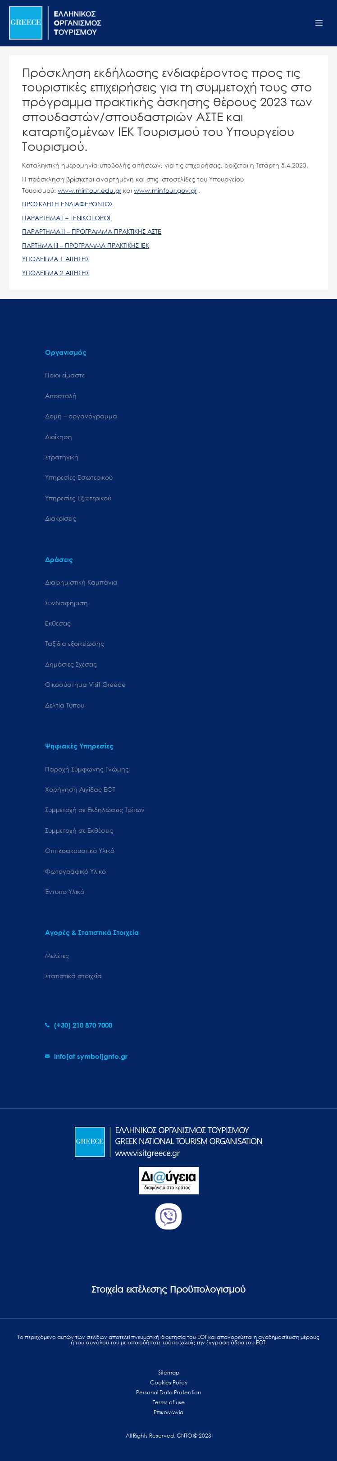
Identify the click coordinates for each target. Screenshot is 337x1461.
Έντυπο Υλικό (64, 891)
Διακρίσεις (60, 518)
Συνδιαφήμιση (66, 603)
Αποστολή (61, 395)
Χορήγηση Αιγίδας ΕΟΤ (80, 789)
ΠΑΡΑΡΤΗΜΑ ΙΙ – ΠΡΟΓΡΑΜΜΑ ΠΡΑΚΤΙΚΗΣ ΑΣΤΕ (91, 231)
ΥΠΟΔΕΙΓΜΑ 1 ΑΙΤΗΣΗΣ (55, 258)
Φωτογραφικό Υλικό (75, 871)
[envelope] (86, 1056)
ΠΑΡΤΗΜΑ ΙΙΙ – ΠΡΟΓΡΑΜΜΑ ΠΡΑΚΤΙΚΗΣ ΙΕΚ (85, 245)
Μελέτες (57, 955)
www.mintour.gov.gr (165, 190)
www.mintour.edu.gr (89, 190)
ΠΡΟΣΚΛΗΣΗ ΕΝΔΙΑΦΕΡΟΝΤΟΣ (67, 204)
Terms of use (169, 1402)
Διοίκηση (58, 436)
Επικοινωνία (168, 1412)
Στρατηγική (61, 457)
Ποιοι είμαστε (65, 375)
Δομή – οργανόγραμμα (81, 416)
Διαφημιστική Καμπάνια (81, 582)
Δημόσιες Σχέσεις (71, 664)
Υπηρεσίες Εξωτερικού (78, 498)
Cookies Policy (168, 1382)
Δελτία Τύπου (64, 705)
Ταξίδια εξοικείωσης (74, 643)
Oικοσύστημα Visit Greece (85, 684)
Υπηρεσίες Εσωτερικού (79, 477)
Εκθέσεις (58, 623)
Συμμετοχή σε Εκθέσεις (79, 830)
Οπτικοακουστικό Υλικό (79, 850)
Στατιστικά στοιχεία (73, 975)
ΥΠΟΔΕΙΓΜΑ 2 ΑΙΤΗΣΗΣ (55, 272)
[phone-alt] (78, 1025)
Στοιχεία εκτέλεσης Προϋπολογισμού (168, 1289)
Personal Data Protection (168, 1392)
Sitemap (168, 1372)
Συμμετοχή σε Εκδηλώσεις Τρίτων (95, 809)
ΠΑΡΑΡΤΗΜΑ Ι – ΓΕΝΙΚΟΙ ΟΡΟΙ (66, 217)
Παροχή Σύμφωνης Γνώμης (87, 769)
